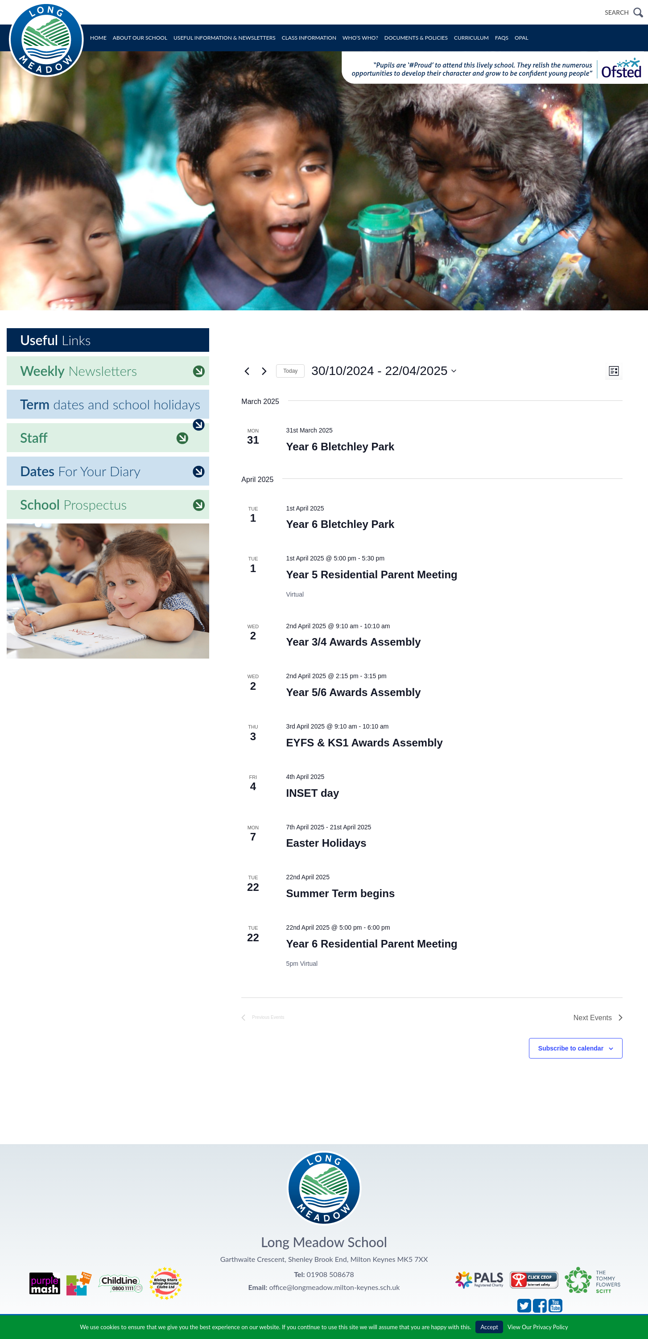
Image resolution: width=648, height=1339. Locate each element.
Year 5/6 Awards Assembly (353, 692)
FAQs (501, 37)
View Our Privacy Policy (538, 1327)
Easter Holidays (326, 843)
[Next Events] (264, 371)
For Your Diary (112, 471)
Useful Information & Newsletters (224, 37)
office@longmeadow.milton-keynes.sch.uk (334, 1287)
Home (98, 37)
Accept (489, 1327)
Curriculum (471, 37)
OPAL (521, 37)
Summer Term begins (340, 893)
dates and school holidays (112, 407)
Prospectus (112, 504)
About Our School (140, 37)
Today (290, 371)
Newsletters (112, 371)
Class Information (309, 37)
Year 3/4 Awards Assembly (353, 642)
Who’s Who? (360, 37)
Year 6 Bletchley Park (340, 447)
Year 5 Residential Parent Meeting (372, 575)
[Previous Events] (246, 371)
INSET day (312, 793)
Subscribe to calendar (570, 1048)
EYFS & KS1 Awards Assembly (364, 743)
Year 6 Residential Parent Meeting (372, 944)
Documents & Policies (416, 37)
